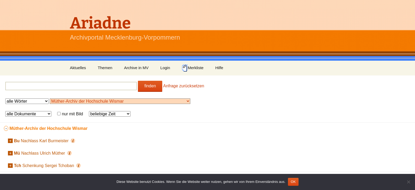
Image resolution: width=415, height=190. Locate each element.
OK (293, 182)
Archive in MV (136, 67)
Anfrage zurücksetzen (183, 86)
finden (150, 86)
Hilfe (219, 67)
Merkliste (193, 68)
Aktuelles (78, 67)
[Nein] (408, 181)
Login (165, 67)
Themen (105, 67)
